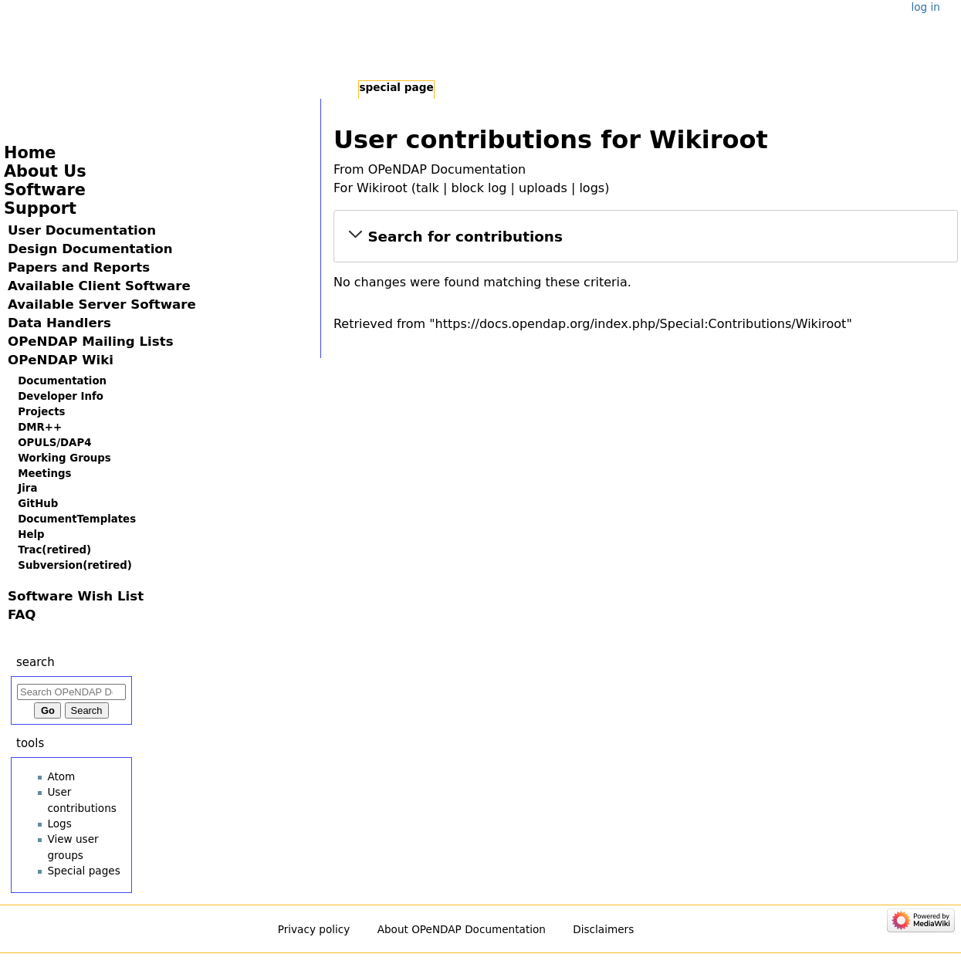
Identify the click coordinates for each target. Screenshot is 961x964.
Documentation (62, 381)
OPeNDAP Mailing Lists (91, 341)
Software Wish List (76, 596)
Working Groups (64, 458)
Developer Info (60, 396)
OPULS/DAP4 (54, 442)
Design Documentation (90, 249)
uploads (543, 188)
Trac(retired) (54, 550)
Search (35, 662)
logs (591, 188)
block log (478, 188)
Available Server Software (102, 304)
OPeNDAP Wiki (60, 360)
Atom (61, 776)
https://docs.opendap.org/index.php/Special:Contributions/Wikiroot (641, 323)
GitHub (38, 503)
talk (427, 188)
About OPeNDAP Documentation (461, 929)
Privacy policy (314, 929)
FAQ (22, 614)
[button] (646, 236)
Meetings (44, 473)
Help (31, 534)
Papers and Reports (79, 267)
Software (45, 190)
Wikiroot (382, 188)
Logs (59, 823)
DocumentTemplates (77, 519)
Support (40, 208)
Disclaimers (603, 929)
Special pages (83, 870)
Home (30, 153)
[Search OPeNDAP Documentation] (71, 692)
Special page (396, 87)
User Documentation (82, 230)
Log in (925, 7)
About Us (45, 171)
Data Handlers (59, 323)
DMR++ (40, 427)
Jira (27, 488)
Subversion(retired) (75, 565)
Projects (41, 412)
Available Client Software (99, 286)
